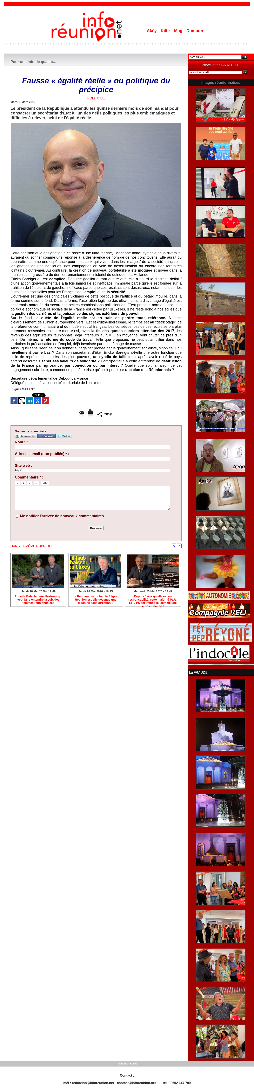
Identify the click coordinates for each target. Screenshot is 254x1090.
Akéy (152, 30)
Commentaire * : (29, 477)
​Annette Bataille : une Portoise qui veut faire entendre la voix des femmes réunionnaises (38, 600)
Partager (105, 414)
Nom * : (21, 442)
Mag (179, 30)
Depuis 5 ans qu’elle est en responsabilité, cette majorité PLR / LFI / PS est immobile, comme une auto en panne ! (153, 600)
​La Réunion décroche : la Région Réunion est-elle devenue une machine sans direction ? (95, 600)
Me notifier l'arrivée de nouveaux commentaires (62, 516)
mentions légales (127, 1063)
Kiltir (166, 30)
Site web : (23, 465)
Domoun (194, 30)
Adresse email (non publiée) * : (42, 454)
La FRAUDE (198, 672)
